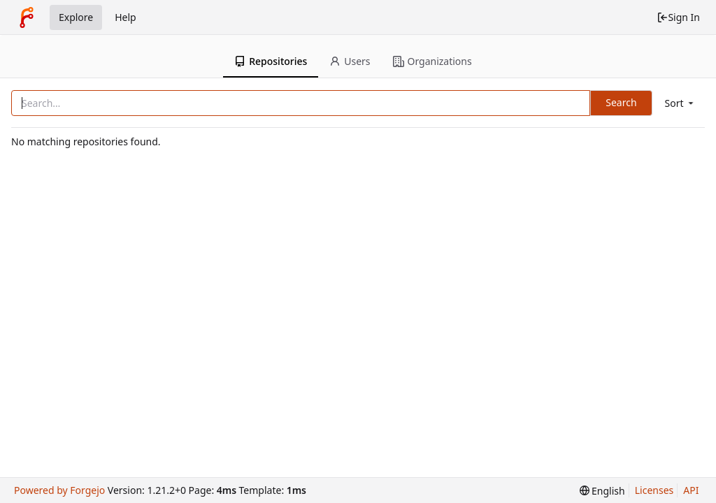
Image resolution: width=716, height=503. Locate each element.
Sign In (678, 17)
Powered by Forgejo (59, 490)
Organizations (432, 61)
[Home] (26, 17)
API (691, 490)
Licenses (654, 490)
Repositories (270, 61)
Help (125, 17)
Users (349, 61)
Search (621, 102)
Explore (76, 17)
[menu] (680, 103)
